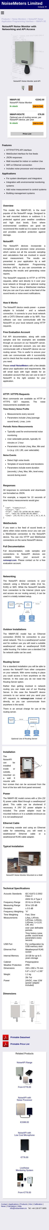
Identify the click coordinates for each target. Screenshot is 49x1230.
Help (20, 1209)
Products (6, 19)
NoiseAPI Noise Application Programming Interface (22, 20)
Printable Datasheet (20, 1040)
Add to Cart (38, 106)
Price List (27, 134)
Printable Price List (19, 1047)
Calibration (38, 1207)
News (3, 1209)
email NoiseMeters (19, 365)
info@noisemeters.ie (18, 1211)
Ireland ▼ (42, 7)
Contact (4, 1207)
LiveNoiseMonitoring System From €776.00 (24, 1183)
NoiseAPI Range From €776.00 (24, 1078)
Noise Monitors (19, 19)
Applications (14, 1207)
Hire (30, 1207)
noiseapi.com (9, 563)
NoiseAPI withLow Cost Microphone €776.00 (24, 1148)
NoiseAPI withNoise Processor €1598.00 (24, 1113)
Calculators (11, 1209)
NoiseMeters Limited (22, 3)
